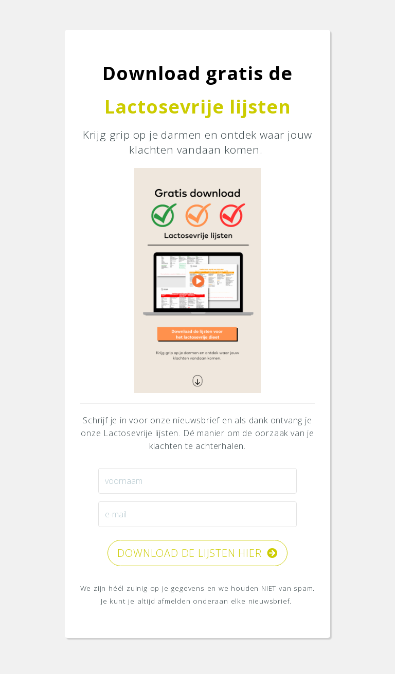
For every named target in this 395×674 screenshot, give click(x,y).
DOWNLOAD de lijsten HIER (197, 553)
